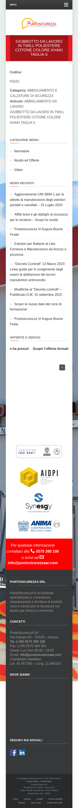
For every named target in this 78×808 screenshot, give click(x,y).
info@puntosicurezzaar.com (40, 655)
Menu (39, 4)
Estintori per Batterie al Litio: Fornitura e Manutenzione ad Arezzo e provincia (38, 249)
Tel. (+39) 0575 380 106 (27, 641)
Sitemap (21, 803)
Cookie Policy (46, 781)
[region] (39, 389)
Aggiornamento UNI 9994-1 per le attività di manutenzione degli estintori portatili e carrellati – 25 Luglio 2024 (38, 200)
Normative (21, 151)
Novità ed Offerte (26, 160)
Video (18, 170)
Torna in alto (36, 803)
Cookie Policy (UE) (54, 803)
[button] (62, 367)
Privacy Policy (32, 781)
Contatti (39, 799)
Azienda (27, 799)
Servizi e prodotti (55, 799)
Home (15, 799)
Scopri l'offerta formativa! (54, 348)
